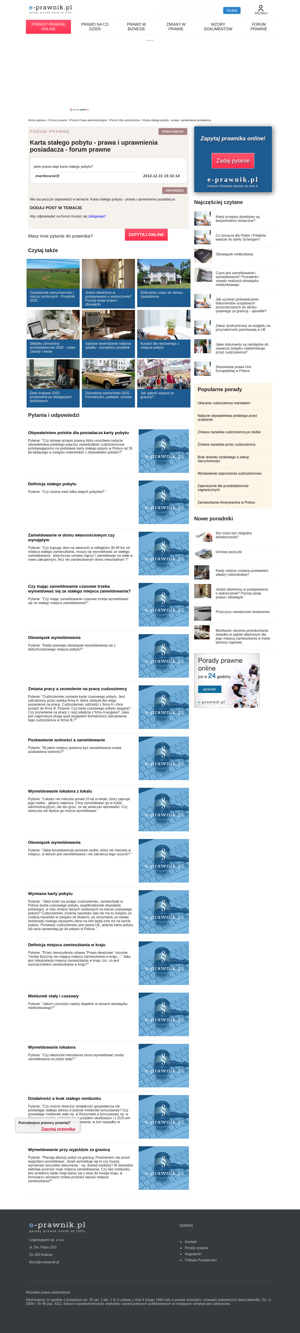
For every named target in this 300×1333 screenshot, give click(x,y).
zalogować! (97, 216)
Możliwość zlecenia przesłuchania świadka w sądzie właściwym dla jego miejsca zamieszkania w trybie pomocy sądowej (243, 636)
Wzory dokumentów (218, 26)
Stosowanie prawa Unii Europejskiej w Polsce (233, 369)
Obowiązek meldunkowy (234, 254)
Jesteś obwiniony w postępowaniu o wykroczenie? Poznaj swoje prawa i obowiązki (108, 298)
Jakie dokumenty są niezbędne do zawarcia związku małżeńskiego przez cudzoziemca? (242, 348)
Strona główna (37, 120)
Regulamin (193, 1254)
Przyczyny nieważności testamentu (243, 612)
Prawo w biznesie (136, 26)
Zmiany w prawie (176, 26)
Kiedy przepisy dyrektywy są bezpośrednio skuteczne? (238, 218)
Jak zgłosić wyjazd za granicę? (157, 395)
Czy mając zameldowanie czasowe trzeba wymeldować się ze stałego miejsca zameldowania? (79, 588)
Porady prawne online (48, 26)
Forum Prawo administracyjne (88, 120)
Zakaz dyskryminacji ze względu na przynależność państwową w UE (243, 327)
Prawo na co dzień (94, 26)
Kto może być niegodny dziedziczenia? (234, 535)
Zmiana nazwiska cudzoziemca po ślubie (229, 432)
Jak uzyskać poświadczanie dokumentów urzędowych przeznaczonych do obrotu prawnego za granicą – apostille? (241, 305)
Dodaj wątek (173, 131)
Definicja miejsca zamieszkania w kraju (66, 944)
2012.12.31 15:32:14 (161, 176)
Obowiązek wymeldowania (54, 637)
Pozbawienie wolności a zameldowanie (66, 740)
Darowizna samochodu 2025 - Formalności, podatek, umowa (108, 395)
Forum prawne (259, 26)
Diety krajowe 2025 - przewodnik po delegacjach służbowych (51, 397)
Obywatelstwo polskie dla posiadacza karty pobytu (78, 432)
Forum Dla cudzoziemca (125, 120)
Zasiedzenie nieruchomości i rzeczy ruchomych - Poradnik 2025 (52, 296)
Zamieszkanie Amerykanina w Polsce (226, 502)
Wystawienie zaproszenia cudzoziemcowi (229, 473)
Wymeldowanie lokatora (52, 1047)
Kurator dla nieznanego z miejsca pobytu (159, 345)
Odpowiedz (175, 190)
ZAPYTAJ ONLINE (146, 234)
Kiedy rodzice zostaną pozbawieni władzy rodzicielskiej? (242, 572)
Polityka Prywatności (201, 1260)
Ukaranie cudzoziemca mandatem (224, 403)
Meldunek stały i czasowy (53, 996)
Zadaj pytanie (233, 161)
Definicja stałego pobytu (52, 484)
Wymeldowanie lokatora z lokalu (60, 791)
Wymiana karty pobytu (50, 893)
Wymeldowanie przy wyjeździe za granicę (69, 1149)
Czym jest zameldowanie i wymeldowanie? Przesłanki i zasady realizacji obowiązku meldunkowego (237, 279)
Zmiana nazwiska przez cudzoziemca (226, 444)
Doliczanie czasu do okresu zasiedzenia (161, 294)
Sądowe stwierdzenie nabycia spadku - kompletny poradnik (108, 345)
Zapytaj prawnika (58, 1129)
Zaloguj (260, 10)
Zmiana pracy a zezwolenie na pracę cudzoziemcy (77, 688)
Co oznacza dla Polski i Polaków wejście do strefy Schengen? (241, 237)
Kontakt (191, 1242)
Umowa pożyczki (229, 552)
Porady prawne (196, 1248)
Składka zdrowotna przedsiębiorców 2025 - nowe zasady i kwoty (52, 347)
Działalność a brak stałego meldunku (64, 1098)
